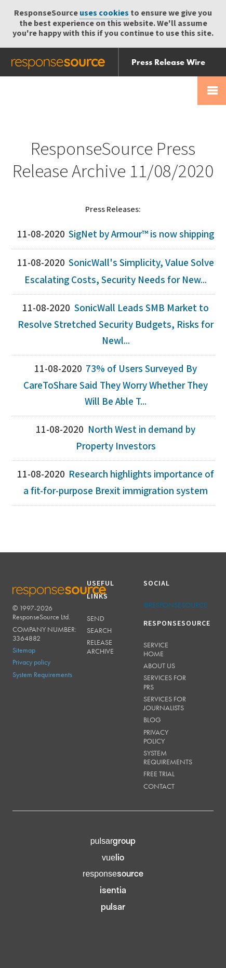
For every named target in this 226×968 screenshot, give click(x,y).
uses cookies (104, 13)
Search (99, 630)
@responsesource (175, 604)
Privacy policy (31, 662)
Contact (159, 786)
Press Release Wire (168, 62)
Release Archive (100, 647)
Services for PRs (164, 682)
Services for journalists (164, 703)
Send (95, 618)
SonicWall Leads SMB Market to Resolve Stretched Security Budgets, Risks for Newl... (116, 325)
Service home (155, 649)
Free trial (159, 773)
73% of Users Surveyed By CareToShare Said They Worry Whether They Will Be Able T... (115, 385)
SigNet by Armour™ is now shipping (141, 234)
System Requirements (42, 674)
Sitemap (23, 650)
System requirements (167, 757)
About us (159, 665)
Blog (152, 719)
